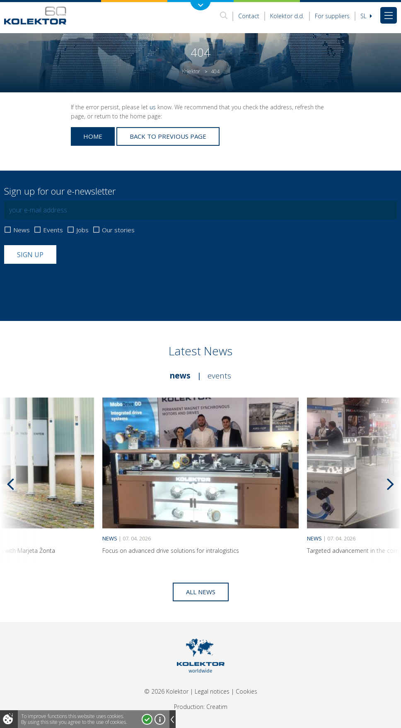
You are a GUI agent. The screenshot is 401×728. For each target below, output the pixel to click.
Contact (248, 16)
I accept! (147, 719)
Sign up (30, 254)
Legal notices (212, 691)
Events (53, 230)
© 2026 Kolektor (166, 691)
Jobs (82, 230)
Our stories (118, 230)
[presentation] (67, 284)
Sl (366, 16)
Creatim (216, 707)
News (21, 230)
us (153, 107)
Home (92, 136)
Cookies (246, 691)
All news (200, 592)
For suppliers (332, 16)
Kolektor (191, 71)
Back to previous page (168, 136)
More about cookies (160, 719)
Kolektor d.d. (287, 16)
